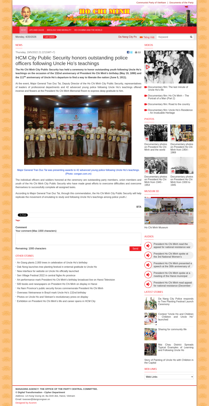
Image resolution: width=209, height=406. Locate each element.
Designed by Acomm (26, 402)
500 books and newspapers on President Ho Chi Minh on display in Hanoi (57, 284)
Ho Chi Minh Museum (156, 227)
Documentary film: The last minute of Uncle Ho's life (169, 67)
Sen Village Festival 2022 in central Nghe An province (46, 275)
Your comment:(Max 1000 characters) (35, 231)
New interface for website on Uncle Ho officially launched (48, 271)
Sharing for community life (172, 329)
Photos (149, 119)
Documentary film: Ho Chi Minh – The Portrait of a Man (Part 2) (168, 97)
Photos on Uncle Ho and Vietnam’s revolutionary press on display (52, 297)
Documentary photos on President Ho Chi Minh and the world (155, 147)
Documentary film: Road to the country (169, 104)
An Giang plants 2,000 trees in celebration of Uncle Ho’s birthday (52, 262)
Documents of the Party (181, 2)
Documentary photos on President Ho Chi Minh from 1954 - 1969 (181, 148)
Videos (148, 45)
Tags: (17, 220)
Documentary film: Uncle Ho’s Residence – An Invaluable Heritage (170, 111)
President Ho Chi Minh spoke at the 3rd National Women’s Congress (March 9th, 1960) (171, 255)
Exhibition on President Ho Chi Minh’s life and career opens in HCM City (56, 301)
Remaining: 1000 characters (30, 248)
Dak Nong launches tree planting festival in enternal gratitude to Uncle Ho (57, 267)
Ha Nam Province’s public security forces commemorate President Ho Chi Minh (60, 288)
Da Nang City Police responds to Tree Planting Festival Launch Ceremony (176, 301)
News (18, 45)
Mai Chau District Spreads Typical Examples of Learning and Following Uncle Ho (176, 347)
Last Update (50, 37)
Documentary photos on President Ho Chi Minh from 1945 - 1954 (155, 180)
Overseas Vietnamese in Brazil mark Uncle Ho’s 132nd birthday (51, 292)
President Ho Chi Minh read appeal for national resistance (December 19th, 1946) (173, 284)
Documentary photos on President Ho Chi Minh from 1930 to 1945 (181, 180)
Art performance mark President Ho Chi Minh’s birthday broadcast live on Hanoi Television (66, 279)
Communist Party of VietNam (151, 2)
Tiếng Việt (148, 37)
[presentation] (146, 214)
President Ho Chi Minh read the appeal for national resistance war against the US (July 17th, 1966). (172, 246)
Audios (149, 236)
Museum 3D (151, 191)
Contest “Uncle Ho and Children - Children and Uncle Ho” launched (176, 317)
